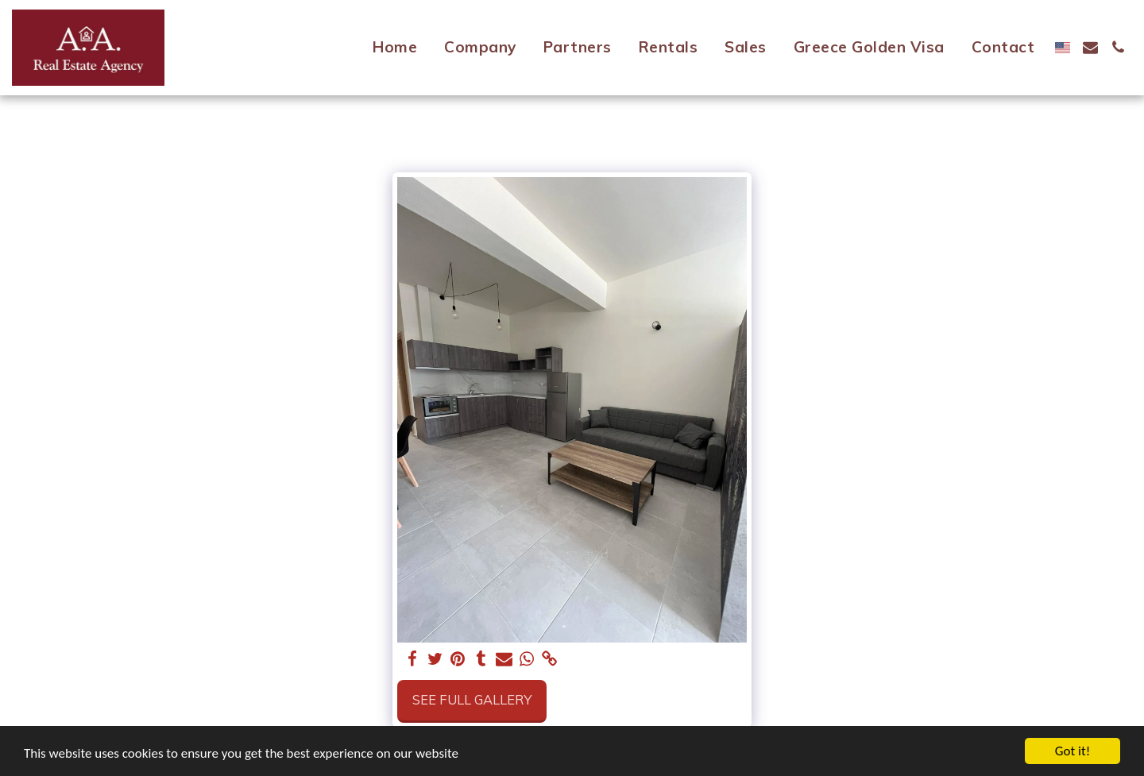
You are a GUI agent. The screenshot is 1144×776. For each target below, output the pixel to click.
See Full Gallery (471, 699)
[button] (1090, 47)
